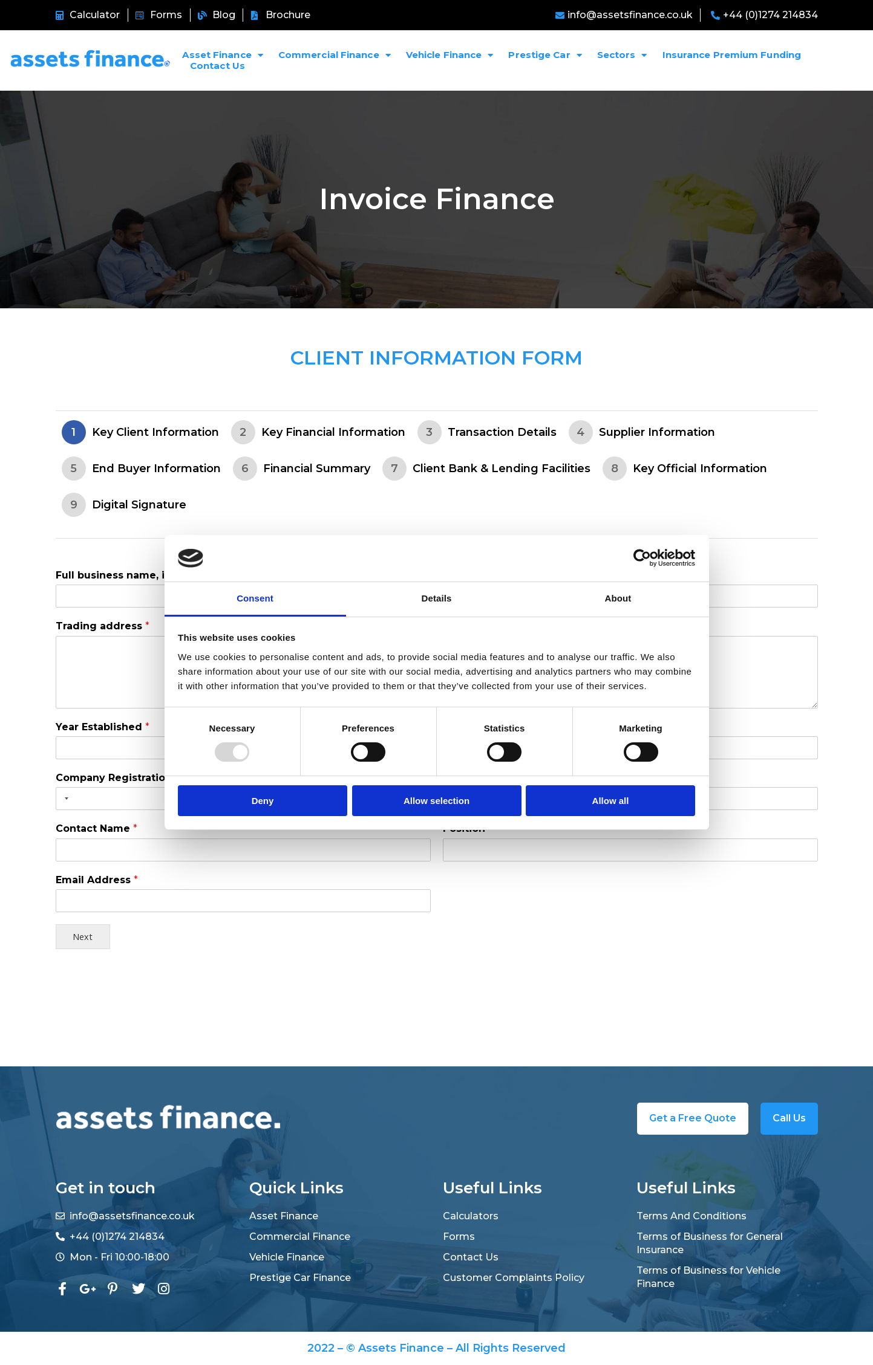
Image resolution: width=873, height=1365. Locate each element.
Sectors (622, 55)
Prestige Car (544, 55)
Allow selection (436, 801)
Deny (263, 801)
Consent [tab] (255, 598)
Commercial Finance (334, 55)
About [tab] (618, 598)
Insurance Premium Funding (732, 55)
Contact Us (217, 65)
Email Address (97, 880)
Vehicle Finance (450, 55)
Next (83, 936)
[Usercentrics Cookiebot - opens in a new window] (642, 558)
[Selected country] (64, 798)
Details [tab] (437, 598)
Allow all (610, 801)
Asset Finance (222, 55)
